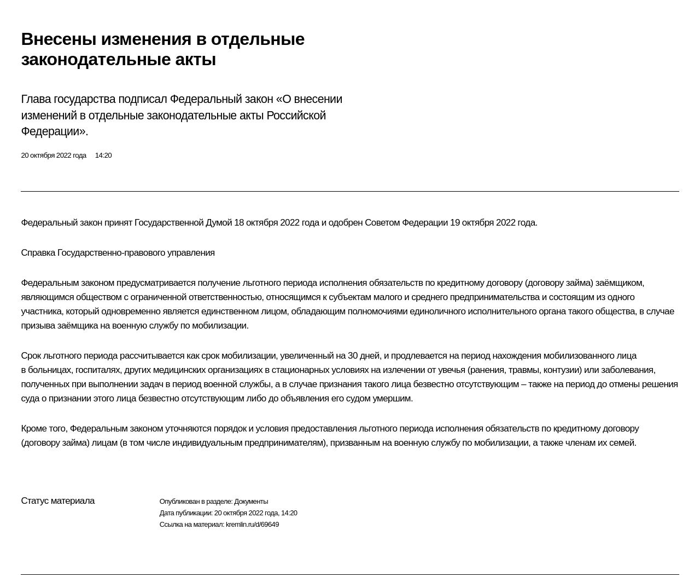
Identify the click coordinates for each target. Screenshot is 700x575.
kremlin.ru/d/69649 (252, 524)
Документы (251, 501)
